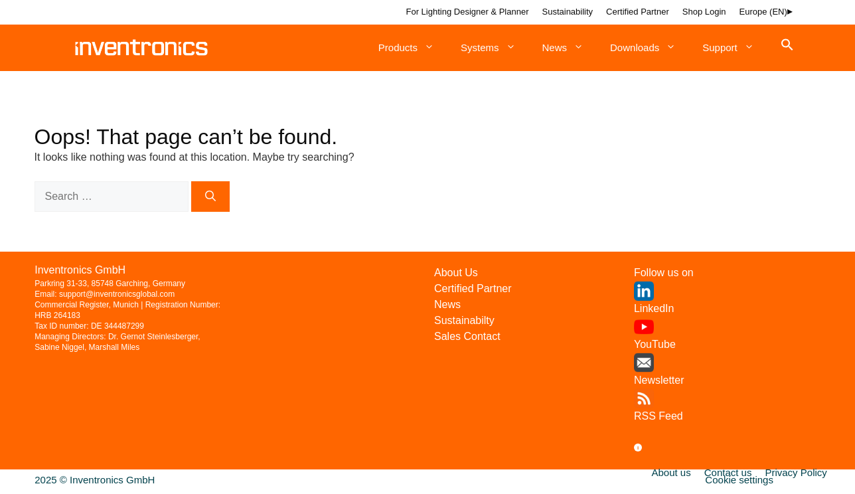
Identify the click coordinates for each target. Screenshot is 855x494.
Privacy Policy (795, 472)
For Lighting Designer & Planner (467, 12)
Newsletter (659, 380)
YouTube (655, 344)
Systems (495, 48)
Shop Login (704, 12)
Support (734, 48)
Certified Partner (637, 12)
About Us (456, 272)
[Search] (210, 196)
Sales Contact (467, 336)
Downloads (649, 48)
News (569, 48)
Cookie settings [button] (739, 479)
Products (412, 48)
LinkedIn (654, 308)
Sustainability (567, 12)
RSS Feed (658, 416)
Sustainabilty (464, 320)
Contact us (728, 472)
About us (671, 472)
